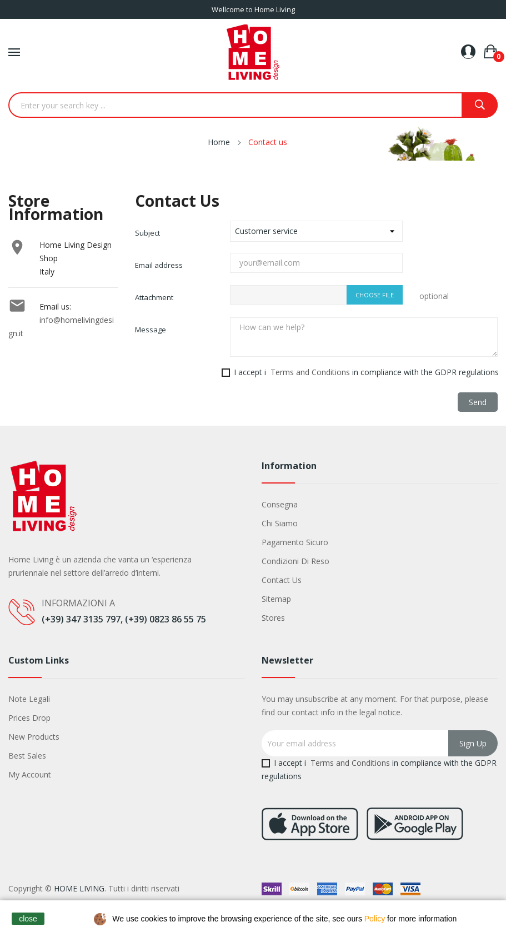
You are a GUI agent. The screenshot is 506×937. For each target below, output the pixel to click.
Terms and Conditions (310, 372)
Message (150, 330)
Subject (147, 233)
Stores (273, 617)
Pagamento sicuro (295, 542)
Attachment (154, 297)
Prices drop (29, 717)
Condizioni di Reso (295, 561)
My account (29, 774)
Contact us (282, 580)
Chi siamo (280, 523)
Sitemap (276, 599)
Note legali (29, 699)
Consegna (280, 504)
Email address (159, 265)
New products (33, 736)
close (28, 918)
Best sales (27, 755)
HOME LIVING (79, 888)
